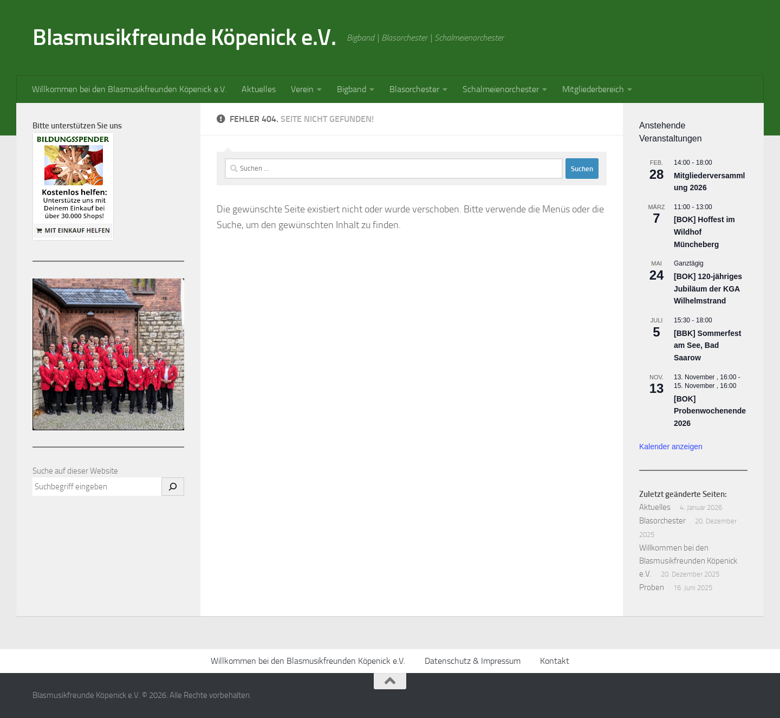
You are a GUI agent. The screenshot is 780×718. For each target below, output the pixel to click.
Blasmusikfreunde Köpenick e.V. (184, 37)
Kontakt (554, 661)
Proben (651, 587)
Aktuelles (259, 89)
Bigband (351, 89)
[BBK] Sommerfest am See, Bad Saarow (707, 345)
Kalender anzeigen (671, 446)
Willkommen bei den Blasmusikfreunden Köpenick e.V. (129, 89)
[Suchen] (172, 486)
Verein (302, 89)
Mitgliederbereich (593, 89)
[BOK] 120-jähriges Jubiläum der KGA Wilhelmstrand (708, 288)
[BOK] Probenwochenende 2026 (710, 411)
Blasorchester (414, 89)
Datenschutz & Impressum (473, 661)
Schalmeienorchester (501, 89)
